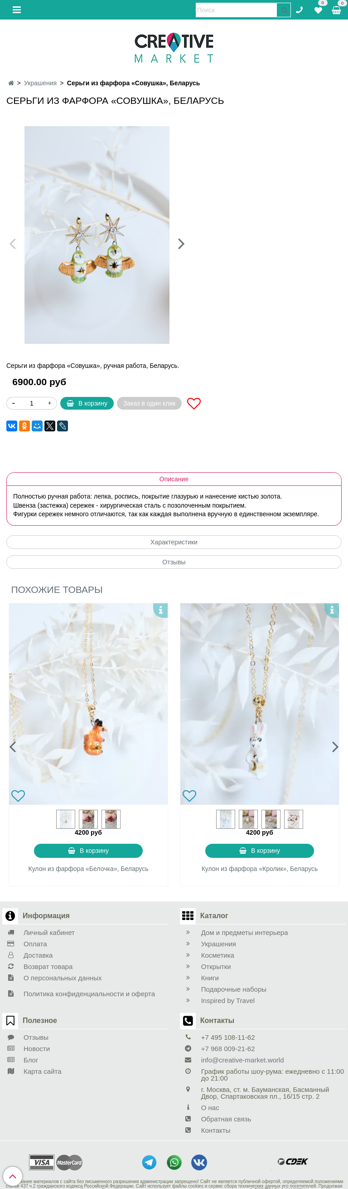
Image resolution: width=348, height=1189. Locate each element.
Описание (174, 479)
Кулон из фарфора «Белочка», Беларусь (89, 868)
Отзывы (173, 562)
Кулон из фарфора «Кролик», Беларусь (260, 868)
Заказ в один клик (149, 403)
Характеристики (174, 542)
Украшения (40, 83)
